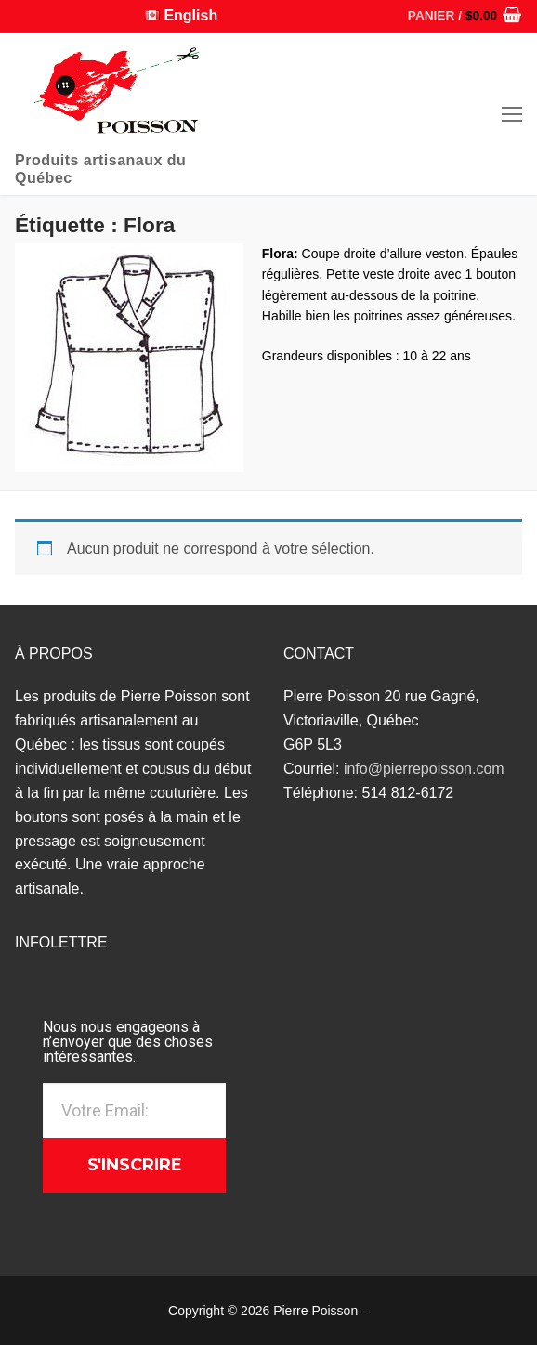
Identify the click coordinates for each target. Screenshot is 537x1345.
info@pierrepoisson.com (424, 769)
